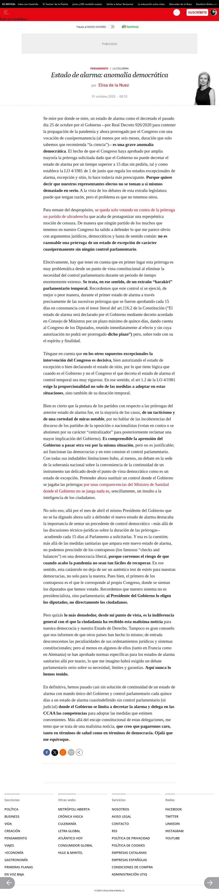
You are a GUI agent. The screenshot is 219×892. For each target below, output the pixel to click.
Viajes (9, 845)
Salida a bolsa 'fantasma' (120, 4)
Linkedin (172, 823)
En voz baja (14, 874)
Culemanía (67, 823)
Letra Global (69, 831)
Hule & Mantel (70, 852)
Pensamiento (99, 68)
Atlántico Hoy (70, 838)
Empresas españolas (129, 860)
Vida (8, 823)
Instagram (174, 831)
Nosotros (120, 809)
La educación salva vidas (151, 4)
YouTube (172, 838)
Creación (12, 831)
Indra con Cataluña (28, 4)
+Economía (14, 852)
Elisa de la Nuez (113, 85)
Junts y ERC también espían (87, 4)
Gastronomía (16, 860)
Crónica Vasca (70, 816)
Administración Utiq (129, 874)
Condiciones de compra (132, 867)
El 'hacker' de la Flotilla (55, 4)
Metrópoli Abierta (74, 809)
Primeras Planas (19, 867)
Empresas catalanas (129, 852)
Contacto (120, 823)
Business (12, 816)
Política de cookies (128, 845)
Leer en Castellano (13, 19)
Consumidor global (75, 845)
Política (11, 809)
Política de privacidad (131, 838)
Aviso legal (121, 816)
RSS (114, 831)
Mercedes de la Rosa (180, 4)
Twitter (171, 816)
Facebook (173, 809)
